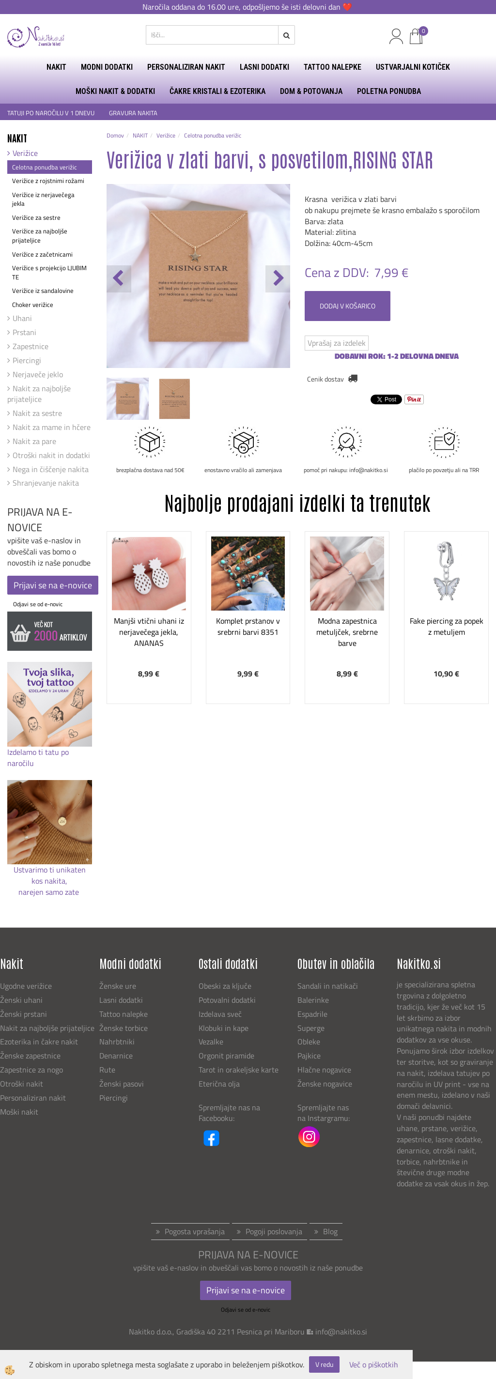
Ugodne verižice (26, 986)
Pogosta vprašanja (195, 1231)
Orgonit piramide (226, 1055)
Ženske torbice (123, 1028)
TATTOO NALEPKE (332, 67)
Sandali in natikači (328, 986)
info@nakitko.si (341, 1331)
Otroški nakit (21, 1083)
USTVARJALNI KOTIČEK (413, 67)
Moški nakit (20, 1112)
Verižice (25, 153)
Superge (311, 1028)
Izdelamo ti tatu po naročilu (38, 757)
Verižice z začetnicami (42, 254)
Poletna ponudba (389, 91)
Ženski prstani (24, 1014)
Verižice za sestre (36, 217)
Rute (107, 1069)
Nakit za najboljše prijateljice (39, 394)
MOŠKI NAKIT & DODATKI (115, 91)
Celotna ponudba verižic (44, 167)
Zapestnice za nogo (32, 1069)
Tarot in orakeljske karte (239, 1069)
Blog (330, 1231)
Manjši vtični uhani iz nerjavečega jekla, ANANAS (149, 632)
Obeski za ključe (225, 986)
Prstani (24, 332)
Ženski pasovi (122, 1083)
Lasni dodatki (121, 1000)
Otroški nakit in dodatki (51, 455)
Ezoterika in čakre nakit (40, 1041)
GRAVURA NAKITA (133, 113)
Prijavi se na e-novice (53, 585)
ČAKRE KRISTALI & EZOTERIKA (217, 91)
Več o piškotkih (373, 1364)
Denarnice (116, 1055)
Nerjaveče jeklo (38, 374)
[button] (277, 278)
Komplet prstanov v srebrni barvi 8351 (248, 626)
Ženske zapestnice (31, 1055)
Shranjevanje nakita (46, 483)
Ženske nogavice (324, 1083)
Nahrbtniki (117, 1041)
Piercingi (27, 360)
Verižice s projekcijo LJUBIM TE (49, 272)
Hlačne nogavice (324, 1069)
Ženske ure (118, 986)
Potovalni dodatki (227, 1000)
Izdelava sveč (220, 1014)
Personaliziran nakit (33, 1097)
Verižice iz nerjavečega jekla (43, 199)
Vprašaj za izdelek (337, 343)
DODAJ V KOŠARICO (347, 306)
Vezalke (211, 1041)
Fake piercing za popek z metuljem (446, 626)
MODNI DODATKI (107, 67)
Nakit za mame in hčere (52, 427)
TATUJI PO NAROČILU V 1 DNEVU (50, 113)
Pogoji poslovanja (274, 1231)
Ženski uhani (22, 1000)
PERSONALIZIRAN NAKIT (186, 67)
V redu (324, 1364)
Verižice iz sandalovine (43, 290)
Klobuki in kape (223, 1028)
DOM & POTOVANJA (311, 91)
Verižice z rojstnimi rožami (48, 180)
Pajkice (309, 1055)
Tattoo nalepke (123, 1014)
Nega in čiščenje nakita (51, 469)
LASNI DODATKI (264, 67)
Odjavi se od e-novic (37, 604)
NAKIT (56, 67)
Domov (115, 135)
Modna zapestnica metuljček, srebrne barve (347, 632)
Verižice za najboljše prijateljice (39, 235)
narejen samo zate (49, 892)
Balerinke (313, 1000)
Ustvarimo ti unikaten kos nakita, (50, 875)
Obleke (308, 1041)
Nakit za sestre (37, 413)
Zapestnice (30, 346)
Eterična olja (219, 1083)
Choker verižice (32, 304)
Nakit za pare (34, 441)
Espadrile (312, 1014)
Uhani (22, 318)
